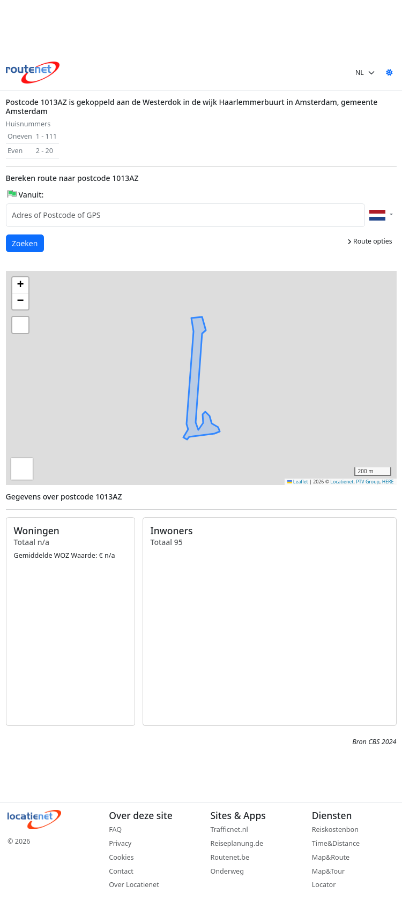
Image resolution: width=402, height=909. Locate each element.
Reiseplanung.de (237, 843)
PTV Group (367, 482)
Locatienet (341, 482)
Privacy (120, 843)
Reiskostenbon (335, 829)
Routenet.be (230, 857)
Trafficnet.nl (229, 829)
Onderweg (227, 871)
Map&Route (330, 857)
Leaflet (297, 482)
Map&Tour (328, 871)
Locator (324, 884)
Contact (121, 871)
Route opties (369, 241)
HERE (388, 482)
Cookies (121, 857)
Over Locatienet (134, 884)
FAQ (115, 829)
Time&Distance (336, 843)
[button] (199, 367)
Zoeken (25, 242)
